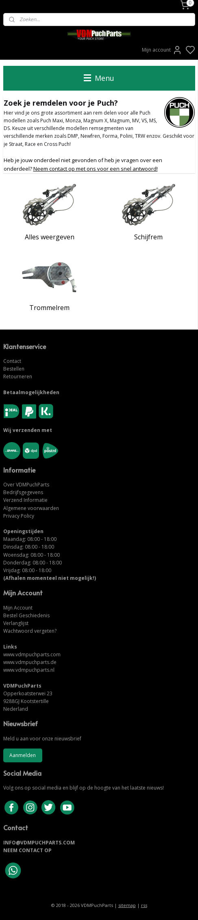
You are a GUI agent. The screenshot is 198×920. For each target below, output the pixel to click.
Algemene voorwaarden (31, 508)
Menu (99, 78)
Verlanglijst (15, 623)
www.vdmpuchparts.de (30, 662)
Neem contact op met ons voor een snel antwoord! (95, 168)
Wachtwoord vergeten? (30, 630)
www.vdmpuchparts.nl (28, 669)
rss (144, 905)
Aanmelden (22, 755)
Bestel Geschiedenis (26, 615)
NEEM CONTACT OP (27, 850)
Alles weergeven (49, 236)
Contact (12, 361)
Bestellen (13, 368)
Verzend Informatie (25, 500)
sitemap (127, 905)
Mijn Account (18, 607)
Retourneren (17, 376)
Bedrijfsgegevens (23, 492)
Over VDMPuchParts (26, 484)
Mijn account (162, 50)
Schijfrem (148, 236)
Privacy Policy (18, 515)
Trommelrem (49, 307)
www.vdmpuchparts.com (32, 654)
